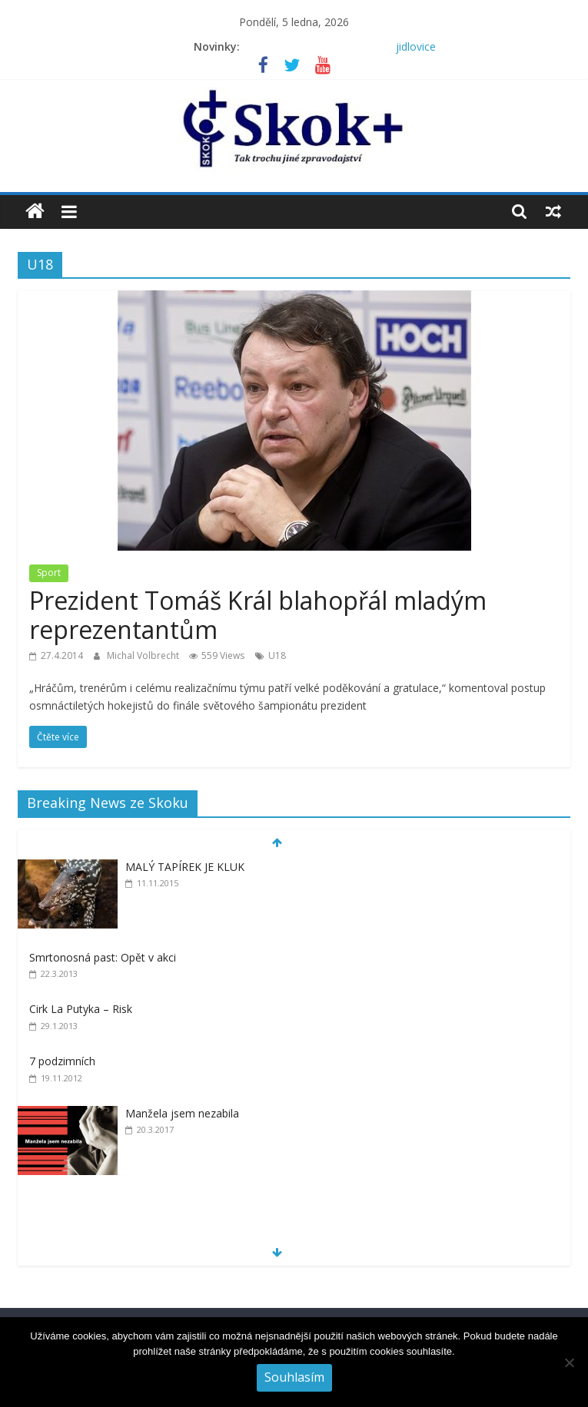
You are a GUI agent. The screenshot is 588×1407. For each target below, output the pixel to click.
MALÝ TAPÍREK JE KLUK (184, 866)
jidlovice (416, 46)
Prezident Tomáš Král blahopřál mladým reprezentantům (258, 615)
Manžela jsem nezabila (182, 1113)
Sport (49, 572)
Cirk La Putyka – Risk (80, 1008)
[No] (568, 1362)
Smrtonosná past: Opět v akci (102, 957)
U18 (277, 655)
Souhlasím (294, 1377)
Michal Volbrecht (144, 655)
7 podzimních (62, 1061)
